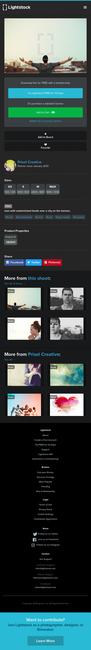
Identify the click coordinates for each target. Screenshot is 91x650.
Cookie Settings (45, 514)
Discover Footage (45, 477)
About (45, 435)
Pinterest (52, 262)
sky (49, 217)
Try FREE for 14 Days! (45, 444)
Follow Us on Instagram (48, 544)
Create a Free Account (45, 439)
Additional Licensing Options (45, 121)
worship (78, 217)
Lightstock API (45, 454)
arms (39, 217)
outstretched (24, 217)
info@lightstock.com (45, 568)
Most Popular (45, 481)
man (9, 217)
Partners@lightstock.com (45, 577)
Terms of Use (45, 504)
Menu (85, 7)
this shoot (38, 278)
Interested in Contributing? (45, 458)
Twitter (33, 262)
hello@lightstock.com (45, 587)
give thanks (63, 217)
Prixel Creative (30, 162)
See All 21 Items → (14, 284)
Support (45, 449)
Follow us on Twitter (48, 533)
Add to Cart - (45, 112)
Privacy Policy (45, 509)
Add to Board (45, 136)
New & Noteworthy (45, 491)
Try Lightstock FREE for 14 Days (46, 93)
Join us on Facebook (48, 539)
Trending (45, 486)
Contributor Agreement (45, 518)
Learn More (45, 640)
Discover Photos (45, 472)
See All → (10, 360)
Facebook (14, 262)
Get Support (46, 559)
